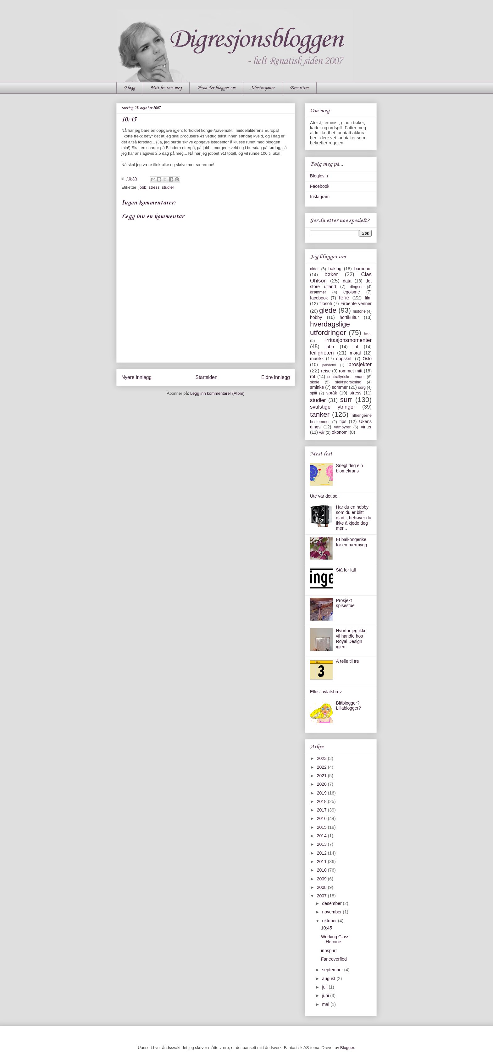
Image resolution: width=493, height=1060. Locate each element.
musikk (317, 358)
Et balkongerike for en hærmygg (351, 542)
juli (325, 987)
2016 (322, 818)
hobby (316, 317)
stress (154, 187)
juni (326, 995)
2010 (322, 870)
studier (168, 187)
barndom (363, 268)
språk (331, 392)
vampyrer (342, 427)
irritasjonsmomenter (348, 340)
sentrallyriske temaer (346, 377)
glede (327, 310)
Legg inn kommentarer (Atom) (217, 393)
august (329, 978)
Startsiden (206, 377)
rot (312, 376)
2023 (322, 758)
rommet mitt (351, 370)
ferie (344, 298)
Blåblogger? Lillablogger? (348, 705)
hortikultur (349, 317)
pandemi (329, 365)
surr (346, 400)
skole (314, 382)
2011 (322, 861)
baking (335, 268)
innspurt (329, 950)
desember (332, 903)
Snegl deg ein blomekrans (349, 468)
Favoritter (299, 88)
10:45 (326, 927)
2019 (322, 792)
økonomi (340, 432)
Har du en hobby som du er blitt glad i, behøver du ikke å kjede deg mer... (353, 518)
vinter (366, 426)
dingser (356, 287)
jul (355, 346)
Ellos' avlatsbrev (326, 691)
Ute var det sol (324, 496)
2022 (322, 767)
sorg (362, 387)
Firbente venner (356, 303)
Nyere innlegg (136, 377)
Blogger (347, 1047)
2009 (322, 878)
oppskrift (344, 358)
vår (322, 432)
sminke (317, 387)
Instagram (320, 196)
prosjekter (360, 364)
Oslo (367, 358)
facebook (319, 297)
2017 (322, 809)
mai (326, 1004)
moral (355, 352)
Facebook (319, 186)
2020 (322, 784)
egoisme (351, 291)
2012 (322, 853)
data (347, 280)
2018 (322, 801)
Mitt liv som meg (166, 88)
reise (325, 370)
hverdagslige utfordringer (330, 328)
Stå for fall (346, 569)
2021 (322, 775)
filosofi (325, 303)
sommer (340, 387)
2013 (322, 844)
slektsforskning (348, 382)
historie (359, 311)
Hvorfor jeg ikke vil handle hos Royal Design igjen (351, 638)
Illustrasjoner (262, 88)
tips (343, 421)
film (368, 297)
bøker (331, 274)
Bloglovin (319, 175)
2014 (322, 835)
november (332, 911)
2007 (322, 895)
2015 (322, 827)
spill (313, 393)
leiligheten (322, 353)
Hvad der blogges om (216, 88)
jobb (143, 187)
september (333, 969)
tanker (320, 414)
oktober (330, 920)
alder (314, 269)
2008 (322, 887)
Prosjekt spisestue (345, 603)
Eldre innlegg (275, 377)
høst (368, 334)
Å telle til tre (347, 661)
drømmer (318, 292)
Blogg (129, 88)
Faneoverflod (334, 959)
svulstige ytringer (332, 407)
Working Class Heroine (335, 939)
